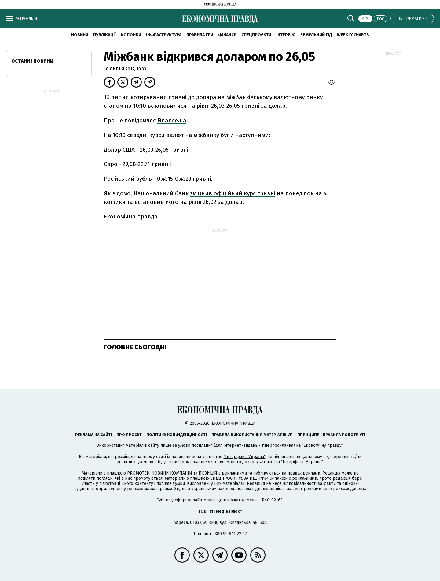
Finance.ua (171, 120)
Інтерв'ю (285, 35)
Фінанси (227, 35)
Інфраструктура (164, 35)
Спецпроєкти (256, 35)
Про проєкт (129, 434)
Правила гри (199, 35)
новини (79, 35)
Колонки (131, 35)
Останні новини (32, 61)
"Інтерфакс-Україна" (244, 456)
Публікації (104, 35)
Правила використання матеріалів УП (252, 434)
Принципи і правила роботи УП (331, 434)
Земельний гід (316, 35)
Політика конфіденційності (176, 434)
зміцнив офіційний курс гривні (232, 193)
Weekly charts (353, 35)
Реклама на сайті (93, 434)
